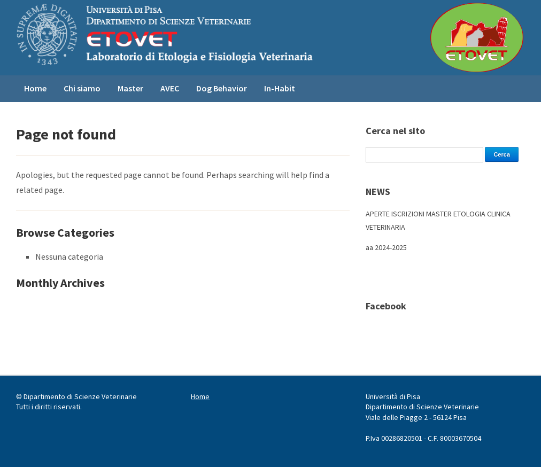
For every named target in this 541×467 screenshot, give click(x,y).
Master (130, 88)
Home (35, 88)
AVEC (169, 88)
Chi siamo (82, 88)
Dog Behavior (221, 88)
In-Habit (279, 88)
